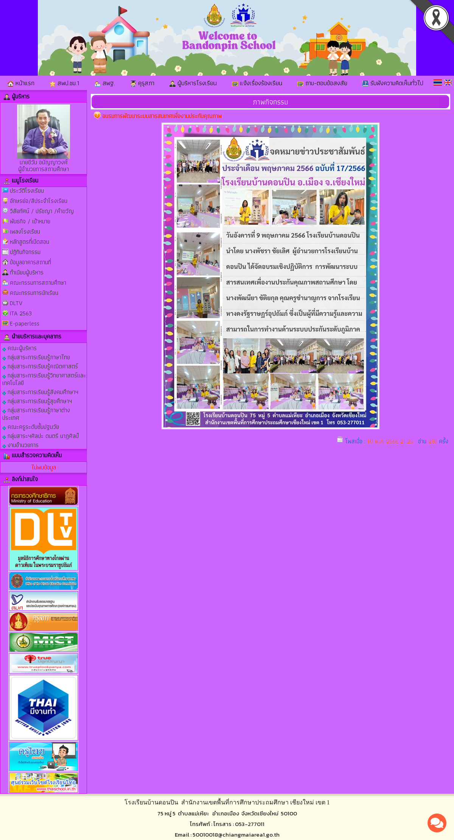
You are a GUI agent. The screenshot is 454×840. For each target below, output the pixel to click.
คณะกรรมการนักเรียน (34, 293)
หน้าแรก (21, 83)
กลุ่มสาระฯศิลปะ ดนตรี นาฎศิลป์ (40, 435)
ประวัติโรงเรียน (27, 190)
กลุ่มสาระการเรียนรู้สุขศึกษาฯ (37, 400)
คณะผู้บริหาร (19, 347)
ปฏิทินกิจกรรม (25, 252)
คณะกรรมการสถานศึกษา (38, 282)
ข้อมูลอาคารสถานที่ (30, 262)
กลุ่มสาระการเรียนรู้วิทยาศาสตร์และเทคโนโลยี (44, 379)
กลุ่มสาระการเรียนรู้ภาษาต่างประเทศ (36, 413)
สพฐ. (105, 83)
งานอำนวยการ (20, 444)
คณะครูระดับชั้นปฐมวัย (30, 426)
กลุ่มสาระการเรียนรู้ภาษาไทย (36, 356)
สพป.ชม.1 (64, 83)
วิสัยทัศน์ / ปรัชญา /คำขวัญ (42, 211)
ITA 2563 (21, 313)
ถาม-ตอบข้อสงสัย (322, 83)
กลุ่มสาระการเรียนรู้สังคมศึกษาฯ (40, 391)
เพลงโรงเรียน (25, 231)
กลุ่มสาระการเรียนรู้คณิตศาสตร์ (40, 366)
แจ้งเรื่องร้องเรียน (257, 83)
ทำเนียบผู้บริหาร (27, 272)
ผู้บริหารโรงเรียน (193, 83)
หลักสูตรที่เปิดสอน (29, 241)
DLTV (16, 303)
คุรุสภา (142, 83)
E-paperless (24, 323)
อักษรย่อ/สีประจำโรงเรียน (38, 201)
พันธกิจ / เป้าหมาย (30, 221)
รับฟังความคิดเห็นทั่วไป (392, 83)
